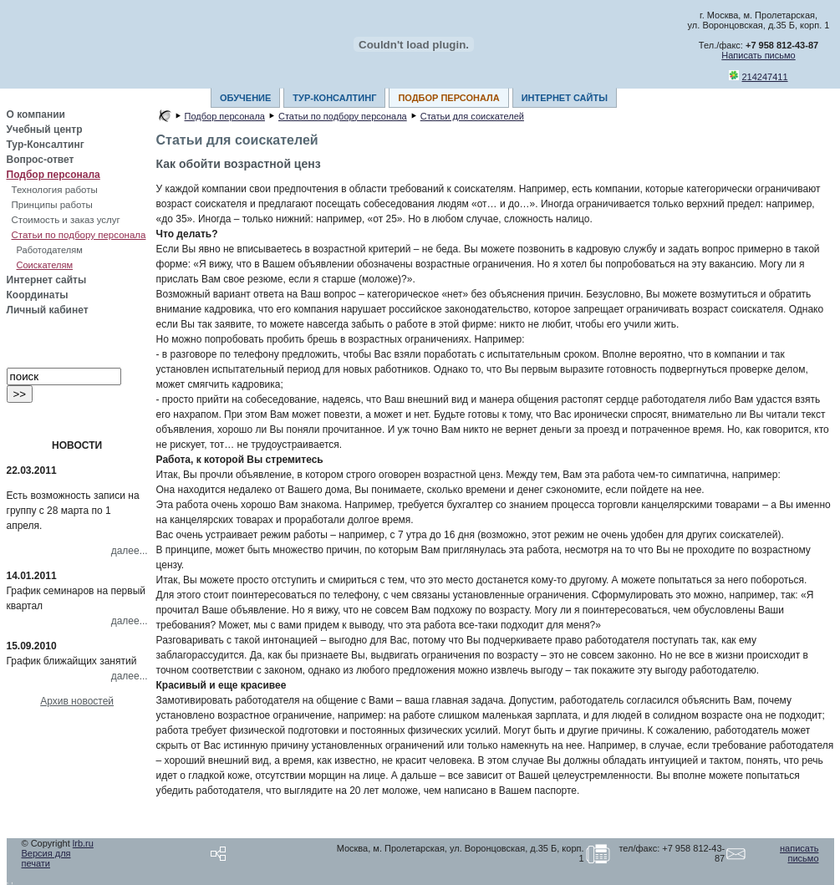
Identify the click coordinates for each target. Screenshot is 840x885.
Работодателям (50, 250)
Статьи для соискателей (472, 116)
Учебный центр (45, 129)
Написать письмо (758, 55)
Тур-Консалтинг (45, 144)
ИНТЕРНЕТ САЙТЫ (565, 98)
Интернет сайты (47, 280)
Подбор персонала (53, 175)
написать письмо (799, 853)
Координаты (38, 295)
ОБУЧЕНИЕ (245, 98)
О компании (36, 114)
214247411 (765, 77)
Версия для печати (46, 858)
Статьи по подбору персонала (79, 235)
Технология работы (55, 190)
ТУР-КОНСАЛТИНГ (334, 98)
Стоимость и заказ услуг (66, 220)
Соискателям (45, 265)
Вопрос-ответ (40, 159)
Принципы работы (52, 205)
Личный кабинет (48, 310)
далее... (129, 551)
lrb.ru (83, 843)
